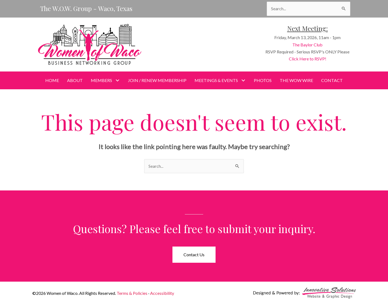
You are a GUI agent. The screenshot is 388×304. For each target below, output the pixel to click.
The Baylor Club (309, 44)
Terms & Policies (132, 293)
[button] (117, 80)
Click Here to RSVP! (309, 58)
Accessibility (162, 293)
